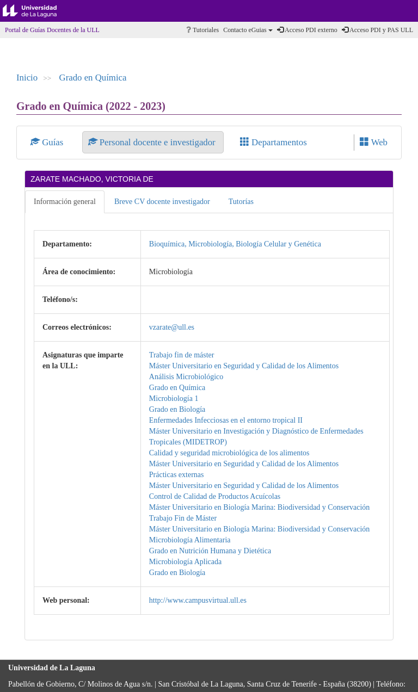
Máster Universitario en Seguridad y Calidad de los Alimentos (244, 366)
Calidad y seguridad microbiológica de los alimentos (229, 453)
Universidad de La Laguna (38, 10)
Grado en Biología (177, 409)
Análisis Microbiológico (186, 377)
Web (374, 142)
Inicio (27, 77)
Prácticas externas (176, 475)
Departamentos (273, 142)
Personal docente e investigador (153, 142)
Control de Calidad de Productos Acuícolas (214, 496)
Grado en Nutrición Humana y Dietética (210, 551)
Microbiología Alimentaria (190, 540)
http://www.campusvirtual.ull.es (198, 600)
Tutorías (241, 201)
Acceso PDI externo (307, 30)
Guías (48, 142)
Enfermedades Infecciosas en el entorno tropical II (226, 420)
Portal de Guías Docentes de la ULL (52, 30)
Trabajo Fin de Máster (183, 518)
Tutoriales (202, 30)
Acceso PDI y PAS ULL (377, 30)
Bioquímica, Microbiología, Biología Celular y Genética (235, 244)
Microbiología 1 (174, 398)
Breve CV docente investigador (162, 201)
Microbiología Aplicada (185, 562)
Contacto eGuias (248, 30)
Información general (65, 201)
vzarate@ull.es (171, 327)
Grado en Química (93, 77)
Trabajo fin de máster (181, 355)
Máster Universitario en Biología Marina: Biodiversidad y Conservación (259, 507)
